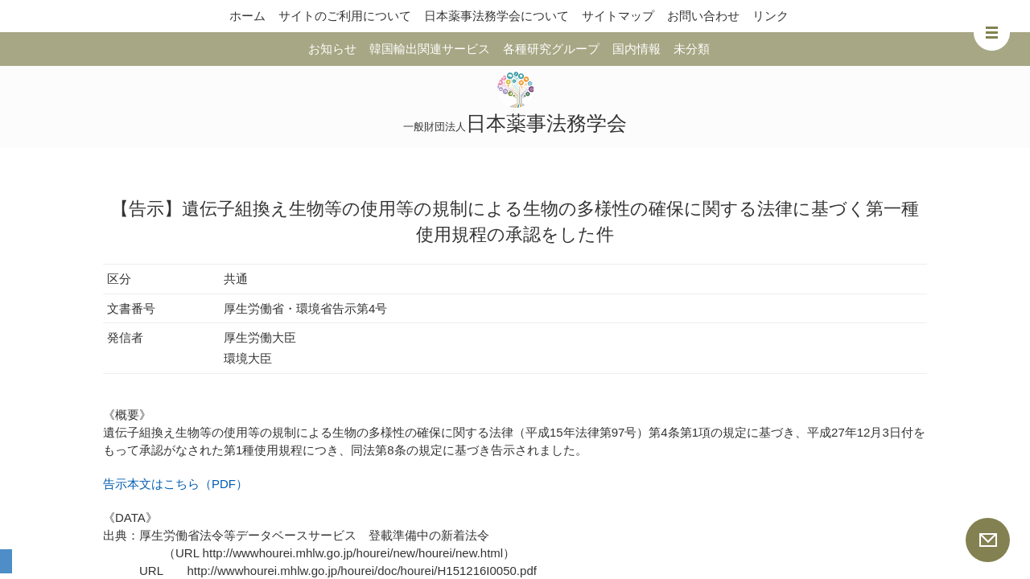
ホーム (247, 16)
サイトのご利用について (344, 16)
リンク (770, 16)
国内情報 (636, 48)
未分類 (692, 48)
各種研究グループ (551, 48)
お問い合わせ (703, 16)
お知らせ (332, 48)
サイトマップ (618, 16)
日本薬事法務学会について (496, 16)
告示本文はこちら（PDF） (175, 484)
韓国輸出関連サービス (429, 48)
